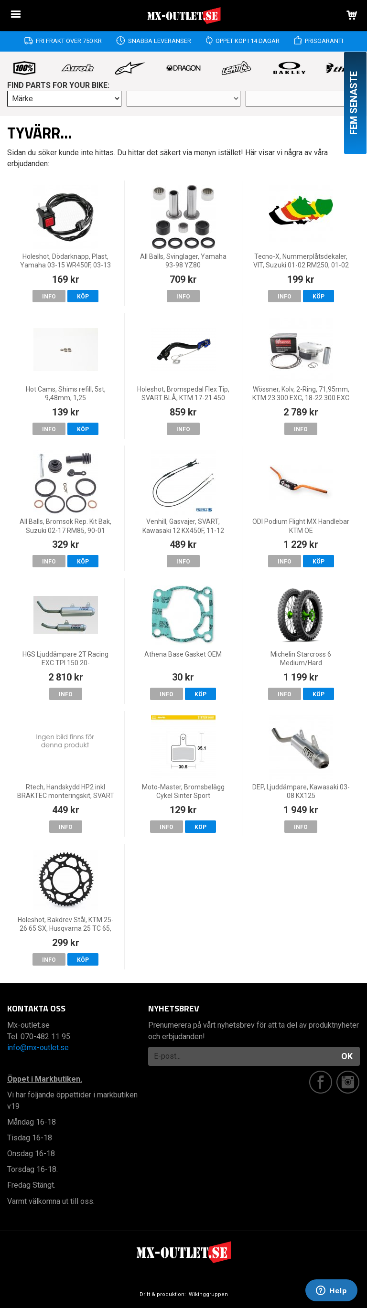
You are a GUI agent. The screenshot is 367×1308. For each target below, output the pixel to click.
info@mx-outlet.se (38, 1047)
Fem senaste (353, 103)
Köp (83, 296)
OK (347, 1056)
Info (49, 296)
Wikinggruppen (208, 1294)
